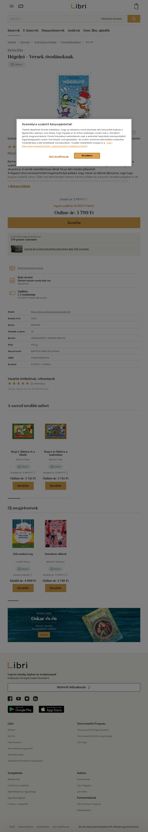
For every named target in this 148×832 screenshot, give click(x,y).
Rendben (87, 155)
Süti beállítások (59, 156)
